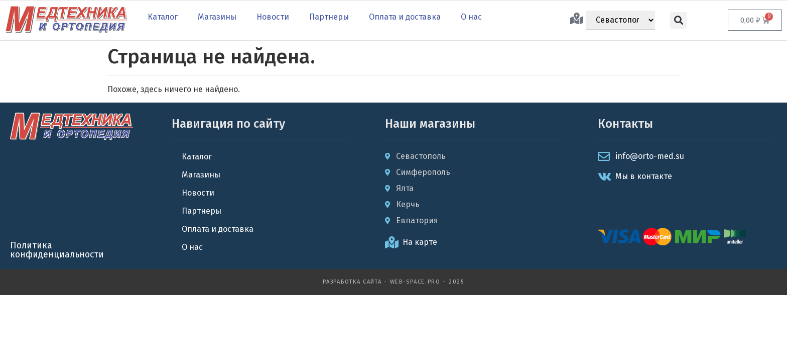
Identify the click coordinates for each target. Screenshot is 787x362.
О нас (471, 17)
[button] (678, 20)
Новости (272, 17)
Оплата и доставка (405, 17)
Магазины (217, 17)
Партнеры (329, 17)
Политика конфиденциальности (57, 250)
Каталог (163, 17)
